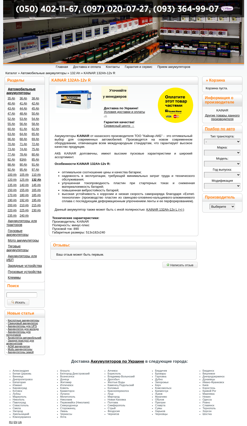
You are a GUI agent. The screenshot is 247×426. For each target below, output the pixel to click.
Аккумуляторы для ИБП (22, 258)
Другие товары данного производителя (222, 117)
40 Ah (11, 103)
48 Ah (23, 113)
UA (20, 422)
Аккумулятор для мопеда (23, 329)
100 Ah (12, 174)
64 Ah (23, 134)
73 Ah (11, 149)
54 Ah (35, 119)
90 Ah (23, 164)
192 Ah (24, 200)
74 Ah (23, 149)
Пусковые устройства (24, 272)
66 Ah (11, 139)
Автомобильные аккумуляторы (21, 91)
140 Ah (24, 185)
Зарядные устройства (25, 266)
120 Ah (12, 179)
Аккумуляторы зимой (20, 352)
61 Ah (23, 129)
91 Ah (35, 164)
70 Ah (11, 144)
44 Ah (23, 108)
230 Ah (36, 210)
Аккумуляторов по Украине (117, 361)
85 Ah (35, 159)
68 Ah (23, 139)
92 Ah (11, 169)
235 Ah (12, 215)
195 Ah (36, 200)
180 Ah (24, 195)
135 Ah (12, 185)
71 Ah (23, 144)
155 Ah (24, 190)
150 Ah (12, 190)
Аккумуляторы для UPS (22, 326)
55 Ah (11, 124)
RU (11, 422)
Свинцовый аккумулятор (23, 323)
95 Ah (23, 169)
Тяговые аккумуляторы (17, 248)
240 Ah (24, 215)
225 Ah (24, 210)
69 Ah (35, 139)
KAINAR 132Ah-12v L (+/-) (165, 209)
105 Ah (24, 174)
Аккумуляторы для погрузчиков (18, 333)
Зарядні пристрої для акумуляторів (20, 342)
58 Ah (35, 124)
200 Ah (12, 205)
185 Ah (36, 195)
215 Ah (36, 205)
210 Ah (24, 205)
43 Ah (11, 108)
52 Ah (11, 119)
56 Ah (23, 124)
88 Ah (11, 164)
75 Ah (35, 149)
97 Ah (35, 169)
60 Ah (11, 129)
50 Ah (35, 113)
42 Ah (35, 103)
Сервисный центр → (119, 126)
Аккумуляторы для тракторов (22, 223)
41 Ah (23, 103)
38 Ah (35, 98)
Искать (18, 302)
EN (15, 422)
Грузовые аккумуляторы (17, 233)
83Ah (23, 159)
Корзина (217, 80)
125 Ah (24, 179)
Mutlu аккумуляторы (20, 349)
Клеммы (14, 277)
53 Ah (23, 119)
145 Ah (36, 185)
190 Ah (12, 200)
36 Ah (23, 98)
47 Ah (11, 113)
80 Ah (35, 154)
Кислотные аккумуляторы (23, 320)
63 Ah (11, 134)
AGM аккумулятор (19, 346)
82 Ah (11, 159)
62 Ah (35, 129)
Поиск (13, 286)
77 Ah (11, 154)
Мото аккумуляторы (23, 240)
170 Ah (12, 195)
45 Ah (35, 108)
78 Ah (23, 154)
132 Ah (36, 179)
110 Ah (36, 174)
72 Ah (35, 144)
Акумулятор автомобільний (24, 337)
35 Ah (11, 98)
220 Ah (12, 210)
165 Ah (36, 190)
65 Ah (35, 134)
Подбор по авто (220, 129)
